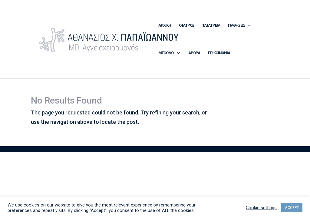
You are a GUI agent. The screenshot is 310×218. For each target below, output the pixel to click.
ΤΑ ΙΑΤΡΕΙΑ (211, 25)
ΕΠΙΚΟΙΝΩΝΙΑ (219, 53)
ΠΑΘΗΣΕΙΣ (236, 25)
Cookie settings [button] (261, 207)
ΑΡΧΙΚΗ (164, 25)
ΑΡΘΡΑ (194, 53)
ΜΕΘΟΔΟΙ (166, 53)
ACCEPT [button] (292, 207)
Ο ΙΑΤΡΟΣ (186, 25)
